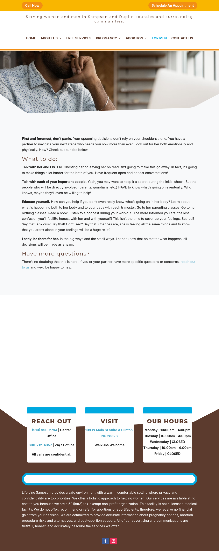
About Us (49, 38)
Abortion (134, 38)
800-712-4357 (40, 445)
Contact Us (182, 38)
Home (31, 38)
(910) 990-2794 (44, 430)
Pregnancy (106, 38)
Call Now (32, 5)
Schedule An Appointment (173, 5)
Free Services (78, 38)
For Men (159, 38)
